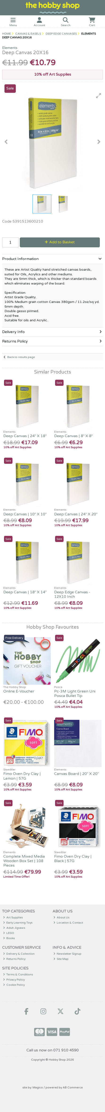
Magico (37, 1087)
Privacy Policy (14, 979)
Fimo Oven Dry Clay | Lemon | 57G (22, 776)
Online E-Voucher (18, 691)
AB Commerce (73, 1087)
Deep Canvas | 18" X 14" (25, 592)
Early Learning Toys (18, 922)
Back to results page (21, 357)
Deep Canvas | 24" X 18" (25, 436)
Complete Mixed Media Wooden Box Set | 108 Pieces (24, 861)
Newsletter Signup (67, 953)
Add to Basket (60, 242)
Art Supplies (13, 917)
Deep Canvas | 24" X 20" (75, 514)
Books (9, 938)
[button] (98, 95)
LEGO (8, 933)
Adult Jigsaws (14, 927)
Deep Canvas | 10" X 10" (25, 514)
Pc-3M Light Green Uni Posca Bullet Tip (74, 693)
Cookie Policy (14, 984)
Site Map (61, 959)
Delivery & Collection (19, 953)
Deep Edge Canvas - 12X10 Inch (72, 594)
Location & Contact (68, 922)
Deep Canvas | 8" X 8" (73, 436)
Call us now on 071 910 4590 (52, 1050)
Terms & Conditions (18, 974)
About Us (61, 917)
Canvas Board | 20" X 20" (76, 773)
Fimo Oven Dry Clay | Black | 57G (73, 858)
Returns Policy (14, 959)
